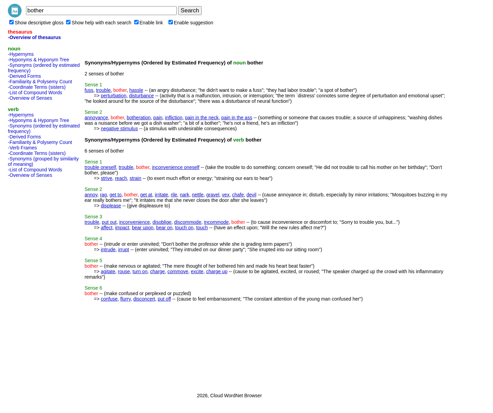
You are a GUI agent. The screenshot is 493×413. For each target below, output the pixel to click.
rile (174, 194)
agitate (108, 271)
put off (164, 299)
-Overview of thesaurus (34, 37)
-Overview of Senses (30, 98)
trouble (103, 90)
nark (184, 194)
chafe (238, 194)
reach (121, 178)
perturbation (113, 95)
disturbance (141, 95)
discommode (187, 222)
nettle (197, 194)
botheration (139, 117)
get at (146, 194)
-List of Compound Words (35, 92)
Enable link (148, 22)
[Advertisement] (35, 283)
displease (111, 205)
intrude (108, 249)
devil (251, 194)
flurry (125, 299)
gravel (212, 194)
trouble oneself (100, 167)
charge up (216, 271)
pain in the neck (201, 117)
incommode (216, 222)
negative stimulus (119, 128)
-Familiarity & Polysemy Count (40, 81)
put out (109, 222)
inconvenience (134, 222)
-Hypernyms (21, 54)
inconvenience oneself (176, 167)
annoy (91, 194)
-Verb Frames (22, 147)
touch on (184, 227)
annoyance (96, 117)
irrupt (123, 249)
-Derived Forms (24, 76)
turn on (140, 271)
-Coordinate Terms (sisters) (37, 87)
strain (135, 178)
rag (103, 194)
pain (157, 117)
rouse (124, 271)
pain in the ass (236, 117)
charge (157, 271)
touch (202, 227)
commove (177, 271)
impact (122, 227)
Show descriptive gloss (36, 22)
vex (225, 194)
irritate (161, 194)
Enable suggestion (190, 22)
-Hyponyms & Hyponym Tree (38, 59)
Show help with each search (98, 22)
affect (106, 227)
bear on (164, 227)
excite (197, 271)
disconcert (144, 299)
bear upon (142, 227)
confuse (109, 299)
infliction (173, 117)
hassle (136, 90)
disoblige (162, 222)
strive (106, 178)
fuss (89, 90)
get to (116, 194)
